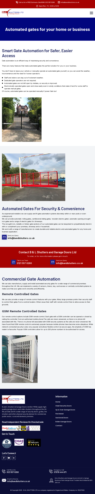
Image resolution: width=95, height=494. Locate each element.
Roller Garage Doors (63, 422)
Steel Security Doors (63, 406)
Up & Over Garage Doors (65, 410)
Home (57, 402)
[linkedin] (14, 458)
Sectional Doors (61, 418)
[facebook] (4, 458)
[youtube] (9, 458)
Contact (58, 425)
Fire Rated (59, 414)
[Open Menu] (91, 13)
